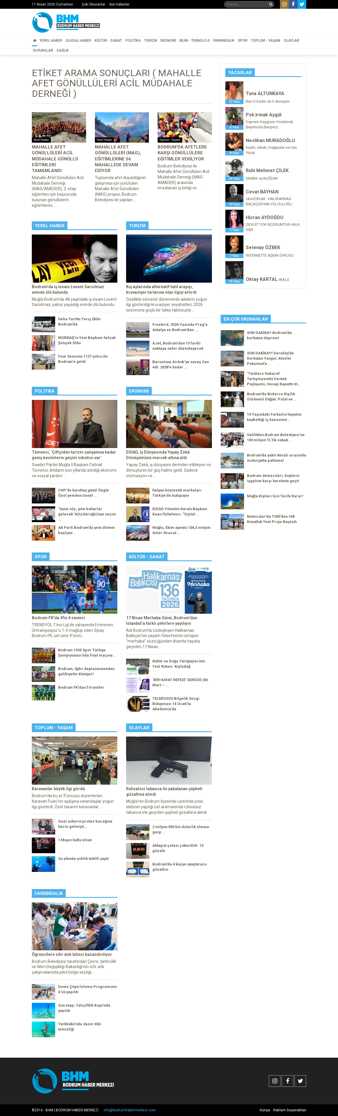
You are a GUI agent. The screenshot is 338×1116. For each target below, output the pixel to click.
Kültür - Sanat (108, 41)
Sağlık (63, 50)
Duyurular (43, 50)
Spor (243, 41)
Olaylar (291, 41)
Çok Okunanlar (93, 4)
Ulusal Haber (78, 41)
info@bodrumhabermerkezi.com (130, 1110)
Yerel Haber (51, 41)
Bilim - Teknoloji (195, 41)
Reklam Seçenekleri (289, 1110)
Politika (133, 41)
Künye (265, 1110)
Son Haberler (119, 4)
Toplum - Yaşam (265, 41)
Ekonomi (168, 41)
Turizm (150, 41)
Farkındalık (223, 41)
